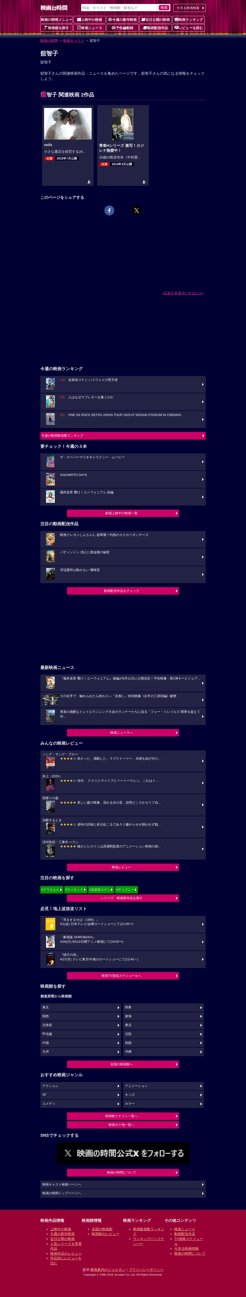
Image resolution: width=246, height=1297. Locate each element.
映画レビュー (121, 867)
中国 (45, 1043)
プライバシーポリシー (146, 1270)
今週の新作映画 (122, 19)
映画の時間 (49, 41)
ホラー (130, 1103)
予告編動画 (122, 27)
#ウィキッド (74, 889)
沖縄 (128, 1051)
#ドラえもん (50, 889)
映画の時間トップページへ (61, 1193)
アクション (50, 1086)
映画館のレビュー (106, 1234)
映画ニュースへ (121, 732)
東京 (45, 1007)
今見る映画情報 (186, 1248)
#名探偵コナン (99, 889)
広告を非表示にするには (183, 293)
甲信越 (47, 1034)
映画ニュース (89, 27)
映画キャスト (73, 41)
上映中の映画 (89, 19)
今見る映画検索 (188, 8)
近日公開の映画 (155, 19)
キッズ (130, 1094)
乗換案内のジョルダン (107, 1270)
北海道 (47, 1025)
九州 (45, 1051)
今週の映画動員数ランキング (62, 435)
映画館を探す (56, 27)
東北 (128, 1025)
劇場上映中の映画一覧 (121, 513)
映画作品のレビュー (66, 1253)
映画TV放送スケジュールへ (121, 976)
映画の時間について (121, 1172)
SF (44, 1094)
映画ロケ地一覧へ (121, 1125)
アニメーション (136, 1086)
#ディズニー (125, 889)
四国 (128, 1043)
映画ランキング (189, 19)
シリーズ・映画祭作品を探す (122, 898)
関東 (128, 1007)
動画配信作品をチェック (121, 591)
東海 (128, 1016)
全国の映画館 (102, 1229)
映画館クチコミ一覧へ (121, 1116)
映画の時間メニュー (56, 20)
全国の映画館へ (121, 1064)
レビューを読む (189, 27)
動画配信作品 (155, 27)
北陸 (128, 1034)
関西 (45, 1016)
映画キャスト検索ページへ (61, 1184)
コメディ (48, 1103)
